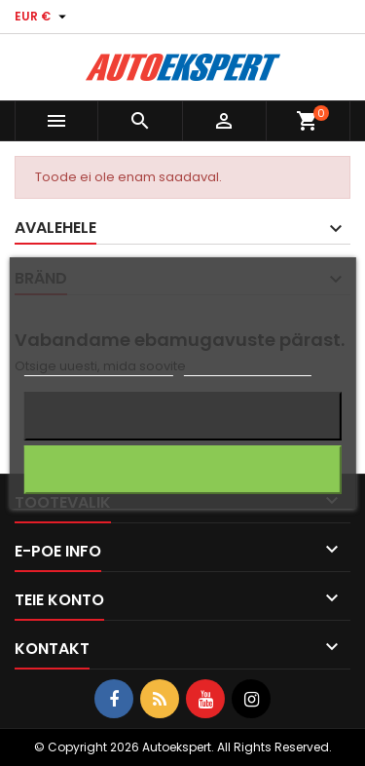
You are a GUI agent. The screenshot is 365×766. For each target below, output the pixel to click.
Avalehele (55, 227)
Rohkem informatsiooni (97, 367)
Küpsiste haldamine (247, 367)
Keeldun (183, 415)
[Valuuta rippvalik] (43, 16)
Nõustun (182, 469)
